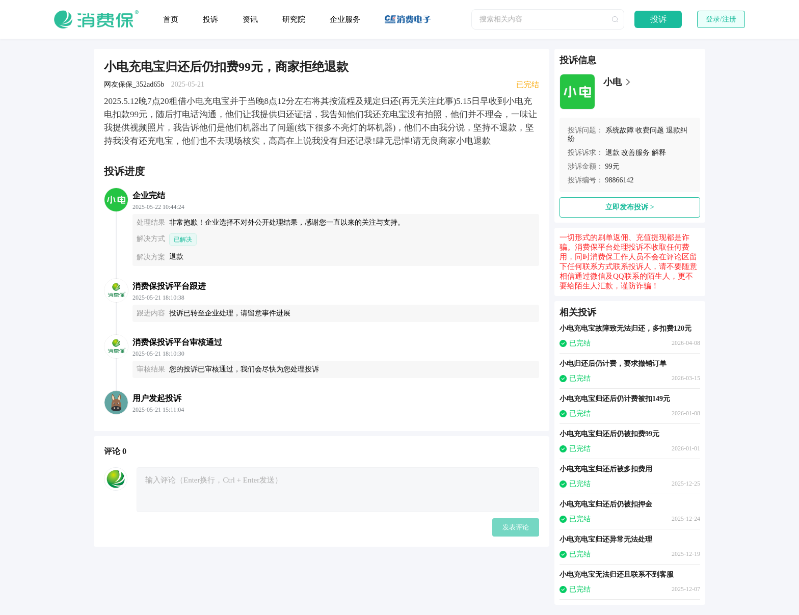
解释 (659, 152)
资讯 (250, 19)
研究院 (293, 19)
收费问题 (649, 130)
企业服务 (345, 19)
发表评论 (515, 527)
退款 (612, 152)
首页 (170, 19)
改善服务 (635, 152)
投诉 (210, 19)
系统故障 (619, 130)
